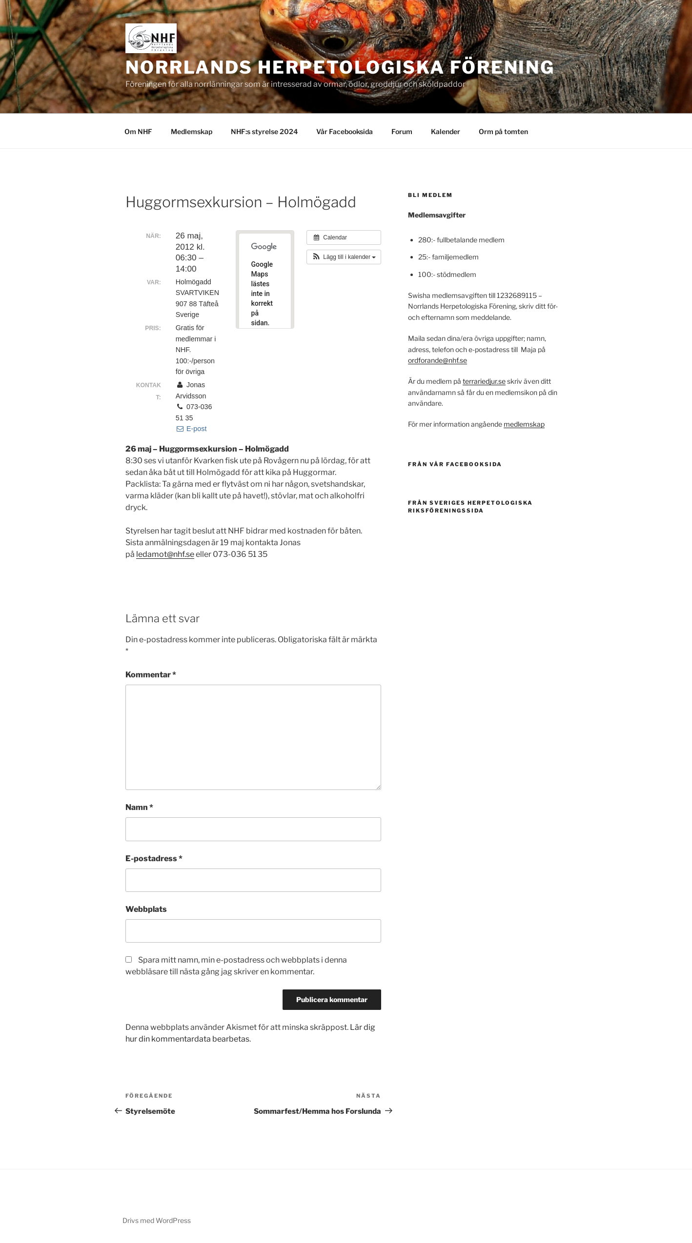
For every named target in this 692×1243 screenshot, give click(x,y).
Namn (139, 807)
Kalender (445, 131)
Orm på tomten (503, 131)
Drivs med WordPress (156, 1220)
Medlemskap (191, 131)
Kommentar (150, 674)
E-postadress (154, 858)
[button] (344, 257)
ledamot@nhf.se (165, 554)
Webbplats (146, 909)
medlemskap (524, 424)
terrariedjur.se (484, 381)
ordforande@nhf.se (437, 360)
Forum (401, 131)
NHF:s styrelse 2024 (264, 131)
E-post (191, 429)
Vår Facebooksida (344, 131)
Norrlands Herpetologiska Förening (340, 67)
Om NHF (138, 131)
